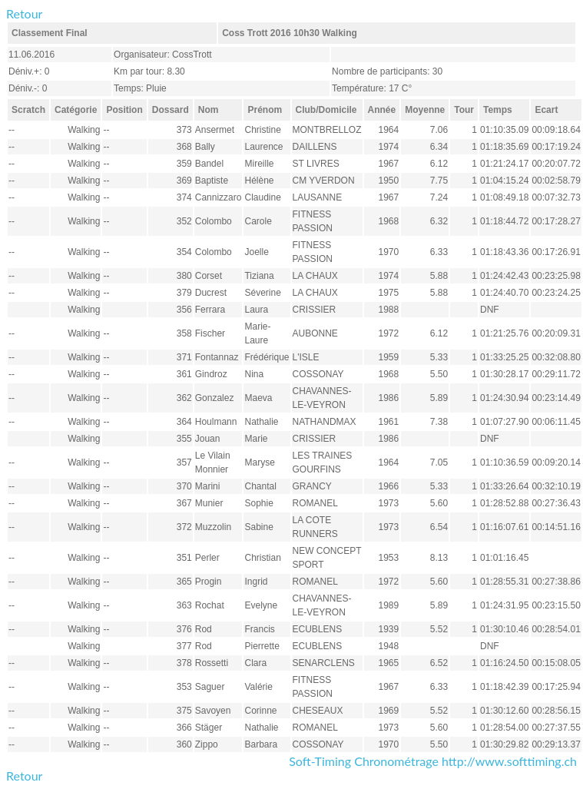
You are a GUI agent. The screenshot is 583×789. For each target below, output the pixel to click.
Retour (24, 13)
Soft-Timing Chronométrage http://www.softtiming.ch (433, 761)
